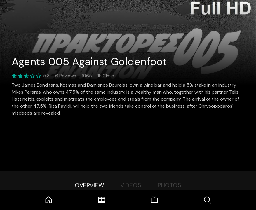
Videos (130, 185)
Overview (89, 185)
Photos (169, 185)
